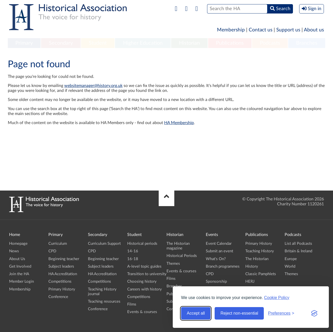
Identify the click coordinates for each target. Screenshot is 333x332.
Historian (189, 43)
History (251, 266)
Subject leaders (61, 266)
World (290, 266)
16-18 (132, 259)
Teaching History (259, 251)
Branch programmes (223, 266)
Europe (291, 259)
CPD (52, 251)
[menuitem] (24, 43)
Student (98, 43)
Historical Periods (181, 256)
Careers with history (144, 289)
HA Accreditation (62, 274)
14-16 (132, 251)
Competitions (60, 281)
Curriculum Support (104, 244)
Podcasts (270, 43)
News (14, 251)
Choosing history (142, 281)
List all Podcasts (298, 244)
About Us (17, 259)
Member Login (21, 281)
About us (314, 30)
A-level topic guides (144, 266)
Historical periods (142, 244)
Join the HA (19, 274)
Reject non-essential (239, 313)
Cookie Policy (276, 297)
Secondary (61, 43)
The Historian (256, 259)
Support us (288, 30)
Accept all (196, 313)
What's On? (216, 259)
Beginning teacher (63, 259)
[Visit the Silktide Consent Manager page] (314, 313)
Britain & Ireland (298, 251)
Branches (306, 43)
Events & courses (142, 312)
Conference (58, 297)
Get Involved (20, 266)
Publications (230, 43)
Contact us (260, 30)
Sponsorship (216, 281)
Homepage (18, 244)
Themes (173, 264)
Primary (24, 43)
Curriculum (57, 244)
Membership (231, 30)
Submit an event (219, 251)
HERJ (249, 281)
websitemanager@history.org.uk (93, 86)
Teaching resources (104, 301)
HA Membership (179, 123)
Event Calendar (219, 244)
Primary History (61, 289)
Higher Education (143, 43)
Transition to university (146, 274)
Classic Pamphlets (260, 274)
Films (131, 304)
